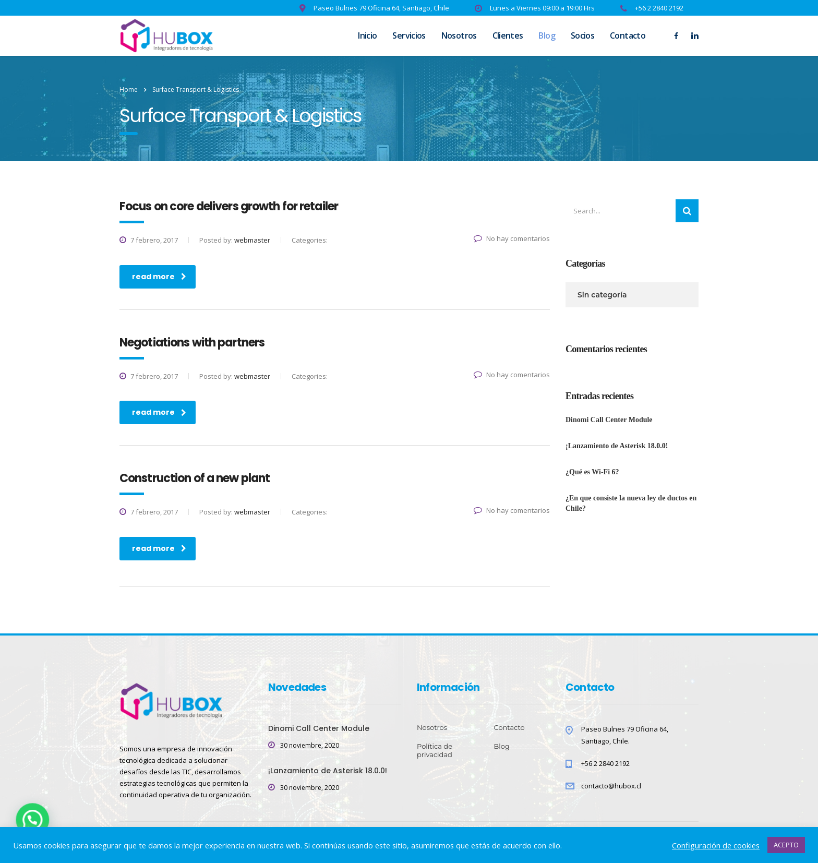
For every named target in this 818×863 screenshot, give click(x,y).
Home (128, 89)
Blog (546, 35)
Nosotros (459, 35)
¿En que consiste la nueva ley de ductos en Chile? (631, 503)
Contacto (627, 35)
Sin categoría (602, 294)
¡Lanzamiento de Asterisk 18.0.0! (617, 446)
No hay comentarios (512, 238)
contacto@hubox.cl (611, 785)
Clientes (507, 35)
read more (159, 276)
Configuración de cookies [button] (716, 845)
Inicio (367, 35)
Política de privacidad (434, 750)
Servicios (408, 35)
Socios (582, 35)
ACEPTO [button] (786, 844)
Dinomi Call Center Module (609, 420)
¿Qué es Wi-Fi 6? (592, 472)
